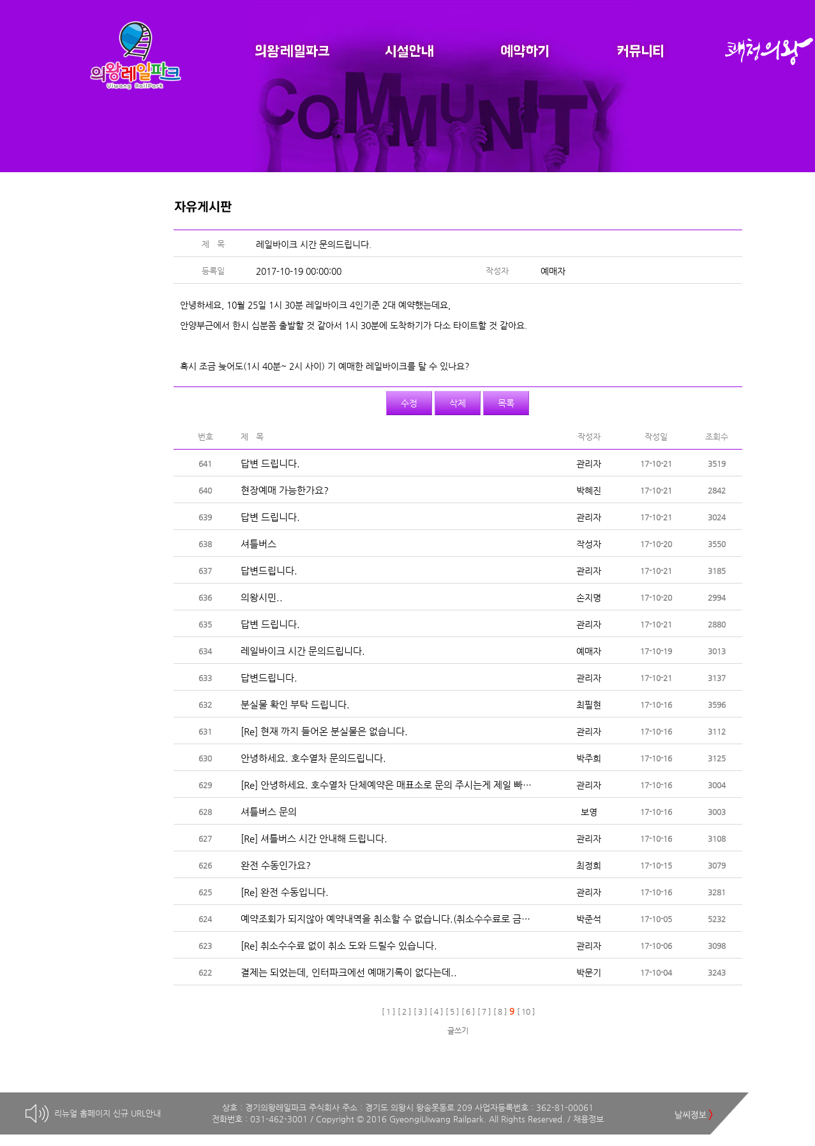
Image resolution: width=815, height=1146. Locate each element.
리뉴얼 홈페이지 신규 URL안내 (107, 1113)
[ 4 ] (436, 1011)
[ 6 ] (468, 1011)
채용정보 (588, 1119)
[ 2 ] (404, 1011)
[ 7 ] (484, 1011)
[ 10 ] (526, 1011)
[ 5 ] (452, 1011)
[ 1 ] (388, 1011)
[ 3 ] (420, 1011)
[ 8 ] (500, 1011)
